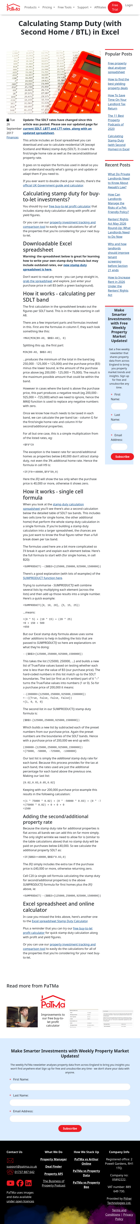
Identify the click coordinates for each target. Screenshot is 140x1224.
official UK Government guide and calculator (53, 185)
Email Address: (117, 437)
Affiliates (100, 7)
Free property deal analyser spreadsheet (117, 67)
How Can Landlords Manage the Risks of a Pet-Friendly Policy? (118, 203)
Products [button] (30, 7)
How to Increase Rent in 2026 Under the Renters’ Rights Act (119, 286)
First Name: (115, 396)
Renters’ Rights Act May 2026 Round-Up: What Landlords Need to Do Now (119, 228)
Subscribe (122, 457)
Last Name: (115, 417)
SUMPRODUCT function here (42, 578)
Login (129, 5)
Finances (13, 137)
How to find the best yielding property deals (118, 83)
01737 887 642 (24, 1172)
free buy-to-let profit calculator (70, 206)
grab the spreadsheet (37, 281)
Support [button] (83, 7)
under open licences (20, 1201)
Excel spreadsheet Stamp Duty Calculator (59, 921)
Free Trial (115, 7)
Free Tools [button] (65, 7)
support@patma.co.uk (22, 1167)
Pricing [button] (47, 7)
